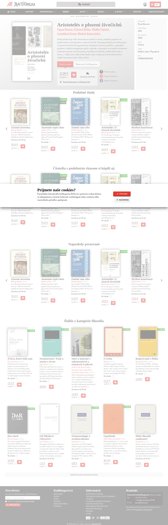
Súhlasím (122, 194)
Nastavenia (122, 200)
